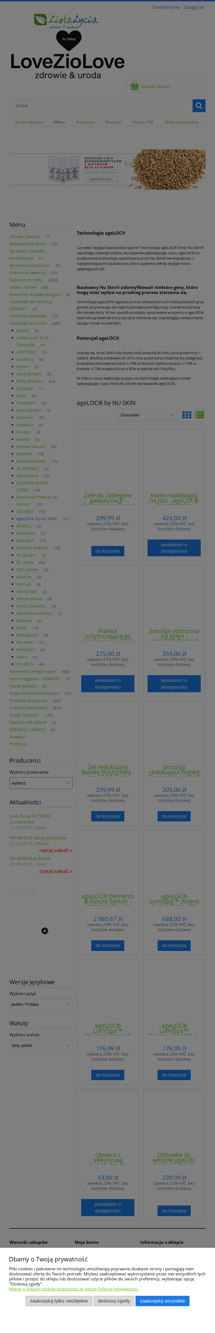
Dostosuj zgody (114, 1301)
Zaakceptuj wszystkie (162, 1301)
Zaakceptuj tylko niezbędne (59, 1301)
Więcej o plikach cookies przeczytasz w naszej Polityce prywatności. (74, 1289)
